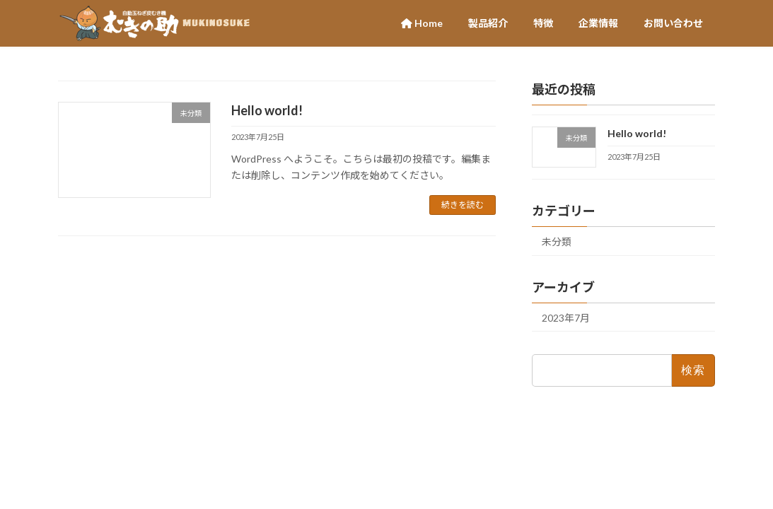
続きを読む (462, 204)
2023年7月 (566, 318)
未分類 (556, 241)
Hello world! (267, 110)
